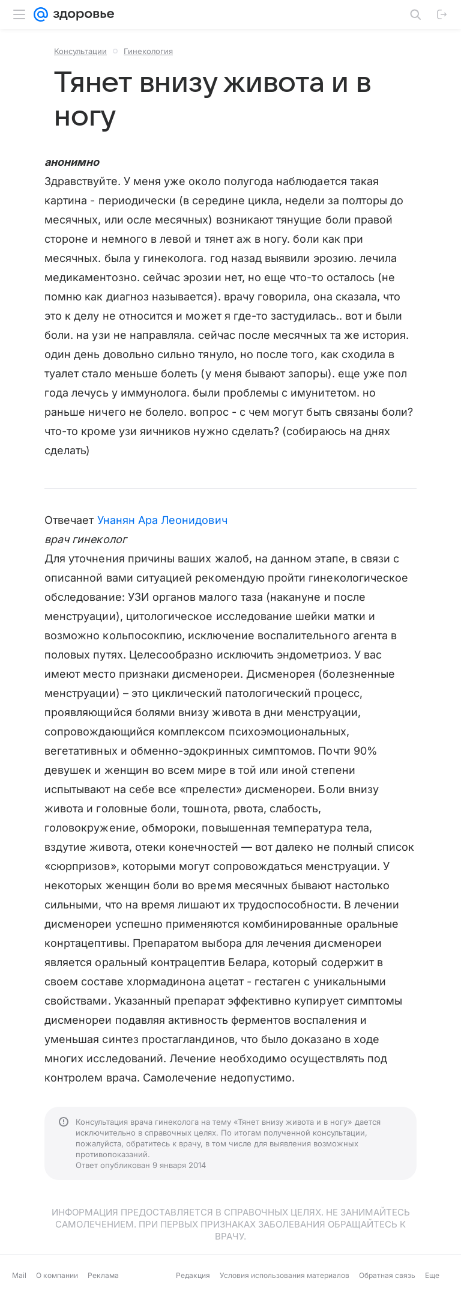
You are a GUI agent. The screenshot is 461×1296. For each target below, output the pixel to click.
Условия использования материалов (284, 1275)
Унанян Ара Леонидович (162, 520)
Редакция (193, 1275)
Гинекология (148, 51)
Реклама (103, 1275)
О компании (57, 1275)
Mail (19, 1275)
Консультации (80, 51)
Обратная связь (387, 1275)
